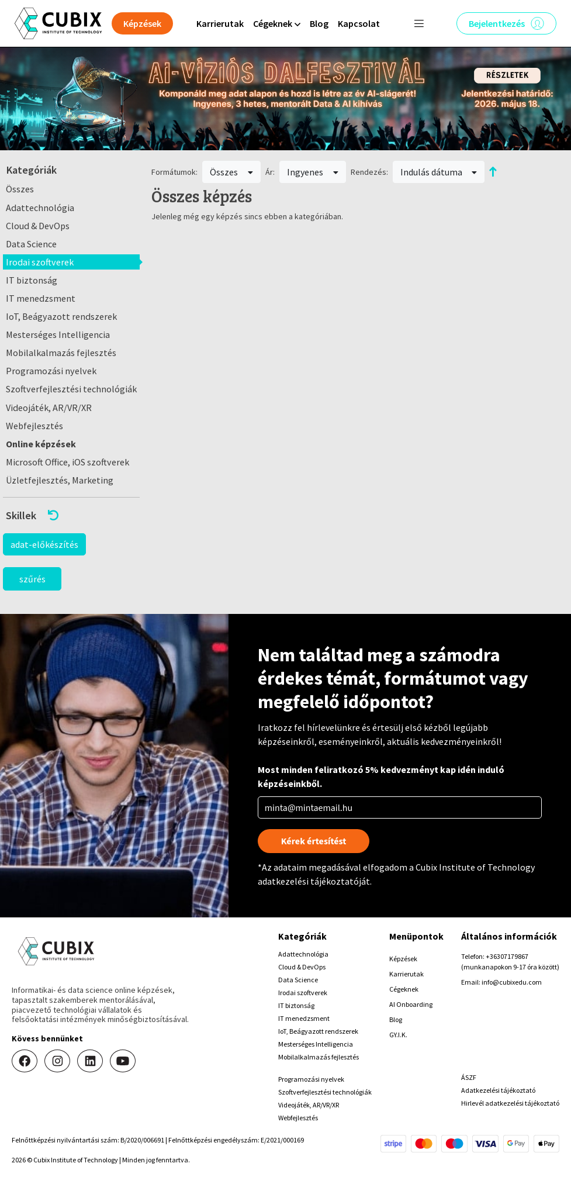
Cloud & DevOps (38, 226)
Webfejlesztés (34, 426)
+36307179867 (507, 956)
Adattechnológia (40, 207)
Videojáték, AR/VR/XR (49, 407)
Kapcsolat (359, 23)
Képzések (403, 958)
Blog (319, 23)
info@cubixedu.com (512, 982)
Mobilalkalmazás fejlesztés (61, 352)
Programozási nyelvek (51, 371)
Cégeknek (403, 989)
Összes (20, 189)
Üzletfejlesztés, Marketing (59, 480)
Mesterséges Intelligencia (58, 334)
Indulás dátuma (438, 172)
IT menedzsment (40, 298)
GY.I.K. (398, 1034)
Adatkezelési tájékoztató (498, 1090)
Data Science (31, 244)
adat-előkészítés (44, 544)
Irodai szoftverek (40, 262)
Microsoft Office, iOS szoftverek (67, 462)
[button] (71, 515)
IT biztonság (31, 280)
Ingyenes (312, 172)
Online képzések (41, 444)
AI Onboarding (410, 1004)
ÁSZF (468, 1077)
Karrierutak (220, 23)
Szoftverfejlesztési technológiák (71, 389)
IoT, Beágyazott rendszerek (61, 316)
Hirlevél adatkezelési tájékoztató (510, 1103)
